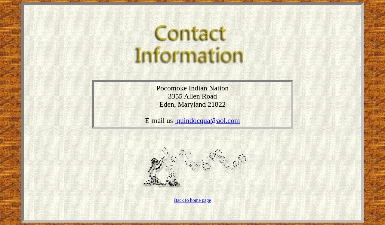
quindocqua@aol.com (207, 120)
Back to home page (192, 200)
